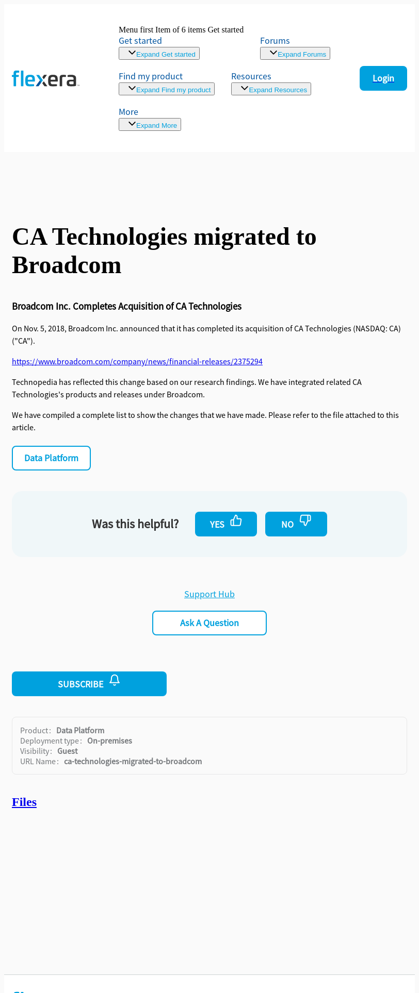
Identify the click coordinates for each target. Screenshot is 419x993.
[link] (181, 42)
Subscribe (89, 682)
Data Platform (51, 458)
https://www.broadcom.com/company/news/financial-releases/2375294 (137, 361)
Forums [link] (275, 40)
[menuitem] (166, 82)
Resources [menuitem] (251, 76)
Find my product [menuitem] (151, 76)
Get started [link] (140, 40)
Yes (226, 522)
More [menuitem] (128, 111)
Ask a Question (209, 623)
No (296, 522)
